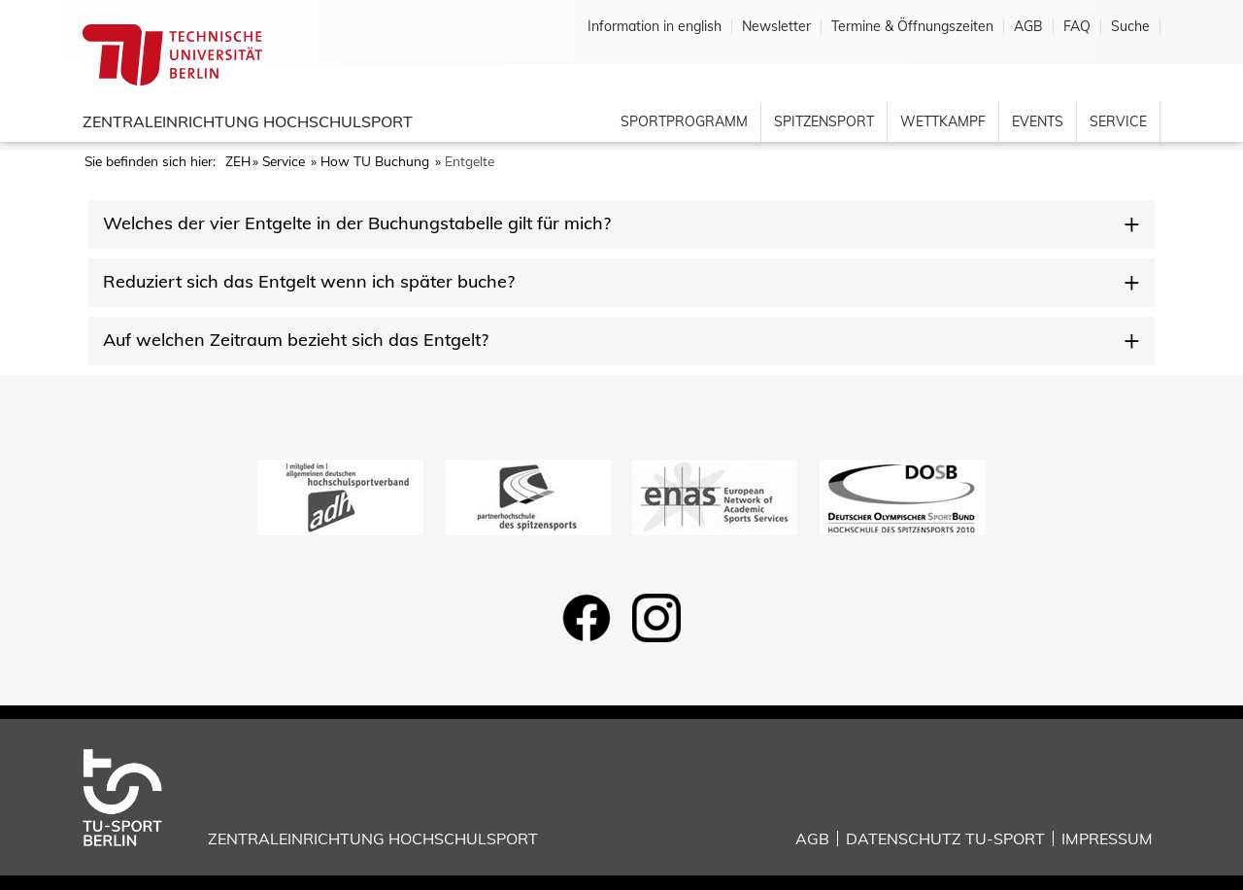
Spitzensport (824, 121)
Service (1118, 121)
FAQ (1077, 26)
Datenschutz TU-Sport (945, 838)
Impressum (1107, 838)
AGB (1028, 26)
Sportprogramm (684, 121)
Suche (1130, 26)
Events (1037, 121)
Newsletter (776, 26)
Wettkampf (943, 121)
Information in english (655, 26)
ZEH (238, 161)
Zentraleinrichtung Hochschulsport (248, 121)
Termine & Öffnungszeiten (912, 26)
